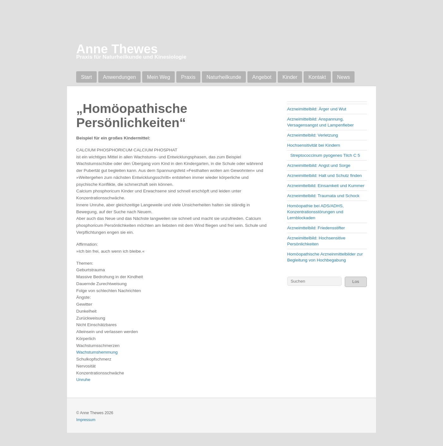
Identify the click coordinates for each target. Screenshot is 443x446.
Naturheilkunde (224, 77)
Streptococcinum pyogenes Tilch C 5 (325, 155)
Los (355, 281)
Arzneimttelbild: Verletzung (312, 135)
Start (86, 77)
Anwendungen (119, 77)
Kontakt (317, 77)
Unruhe (83, 379)
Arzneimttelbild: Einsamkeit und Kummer (326, 185)
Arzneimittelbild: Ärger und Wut (316, 109)
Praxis (188, 77)
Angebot (261, 77)
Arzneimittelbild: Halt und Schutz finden (324, 175)
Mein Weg (158, 77)
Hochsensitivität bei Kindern (313, 145)
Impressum (85, 420)
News (343, 77)
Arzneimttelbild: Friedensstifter (316, 228)
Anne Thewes (117, 49)
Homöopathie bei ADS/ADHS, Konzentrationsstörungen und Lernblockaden (315, 211)
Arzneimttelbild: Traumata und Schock (323, 195)
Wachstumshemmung (97, 352)
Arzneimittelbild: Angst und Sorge (318, 165)
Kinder (289, 77)
